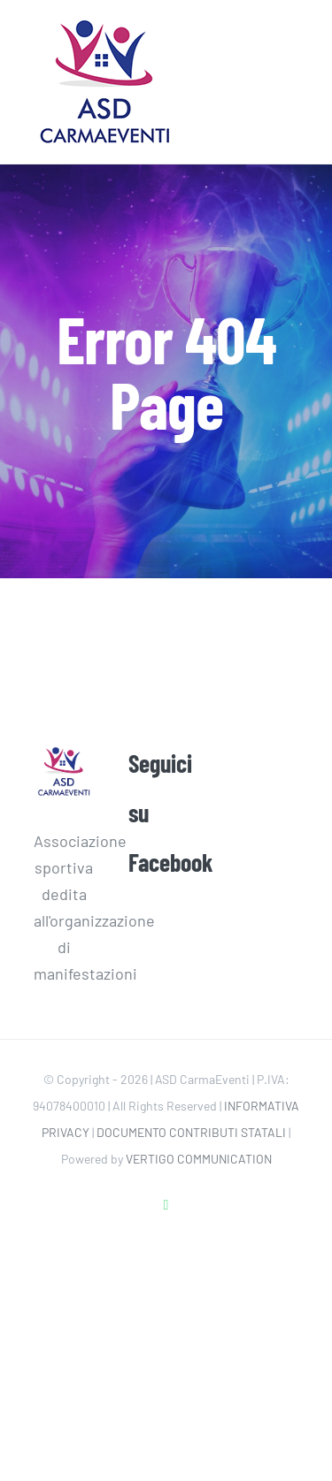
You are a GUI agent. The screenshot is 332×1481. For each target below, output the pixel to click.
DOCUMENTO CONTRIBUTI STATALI (191, 1132)
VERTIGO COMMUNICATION (199, 1158)
